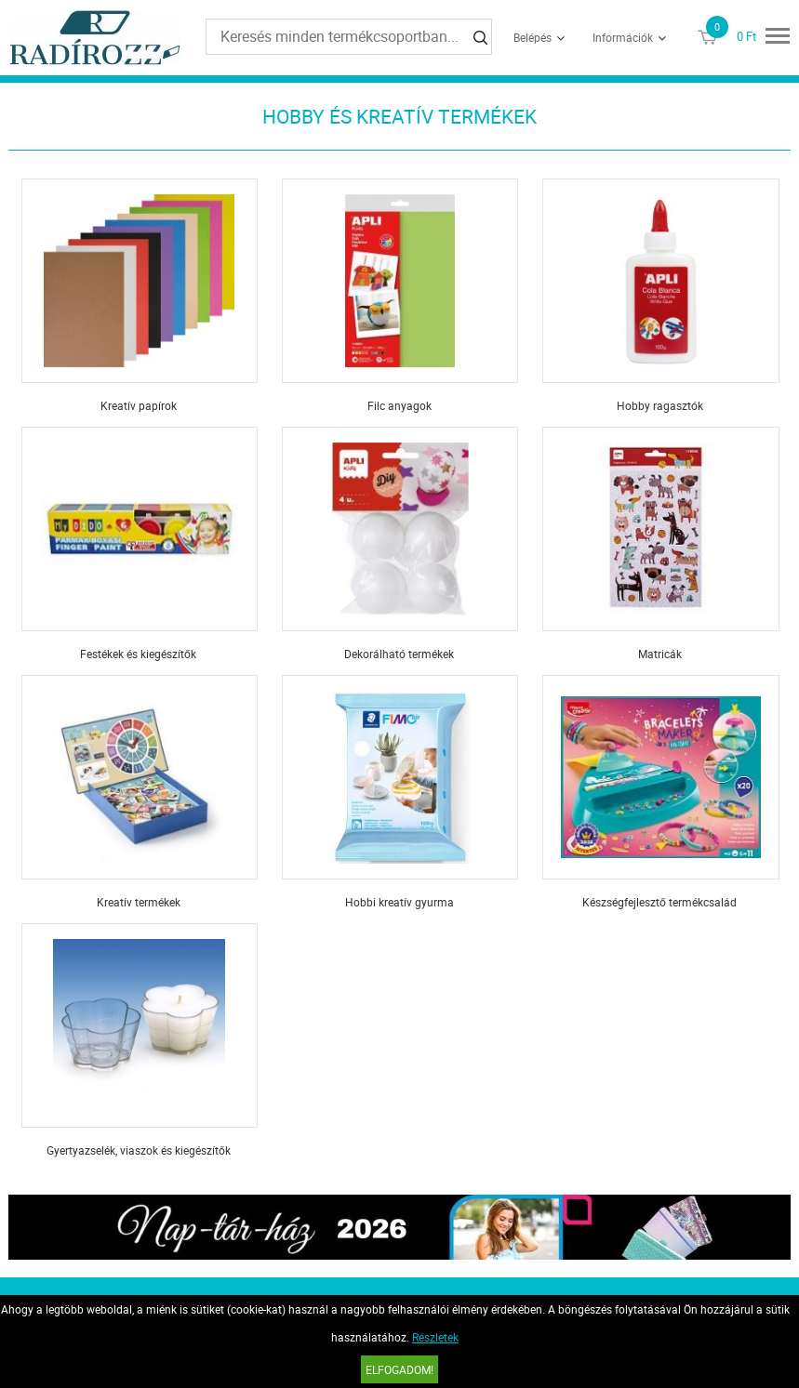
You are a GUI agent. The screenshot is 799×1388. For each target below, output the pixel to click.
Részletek (435, 1336)
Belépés (532, 37)
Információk (623, 37)
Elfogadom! (399, 1369)
